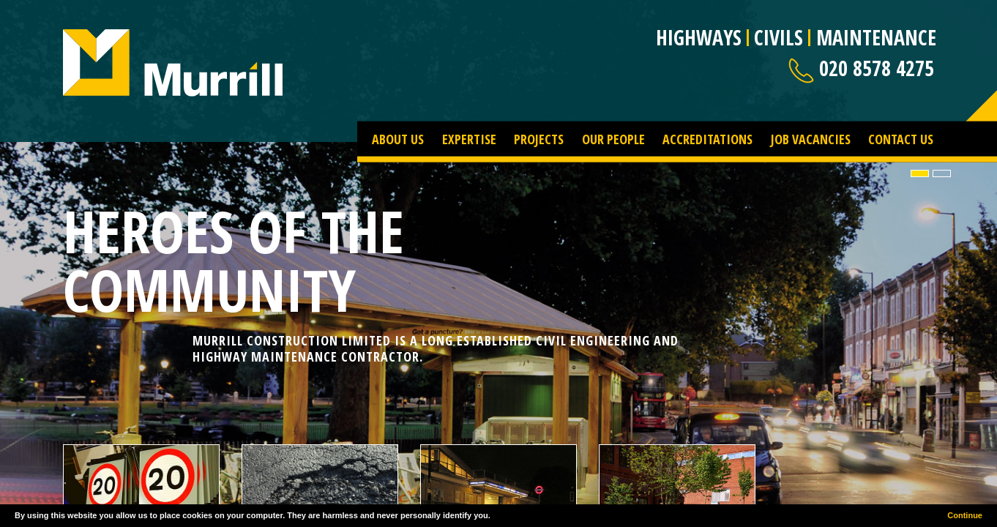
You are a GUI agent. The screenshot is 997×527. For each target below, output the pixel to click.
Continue (964, 515)
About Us (398, 138)
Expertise (469, 138)
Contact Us (900, 138)
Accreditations (707, 138)
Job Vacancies (811, 138)
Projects (539, 138)
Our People (613, 138)
